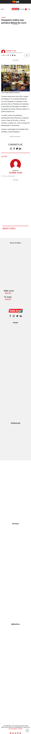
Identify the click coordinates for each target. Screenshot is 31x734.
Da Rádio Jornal (11, 51)
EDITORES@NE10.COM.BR (15, 729)
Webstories (8, 228)
